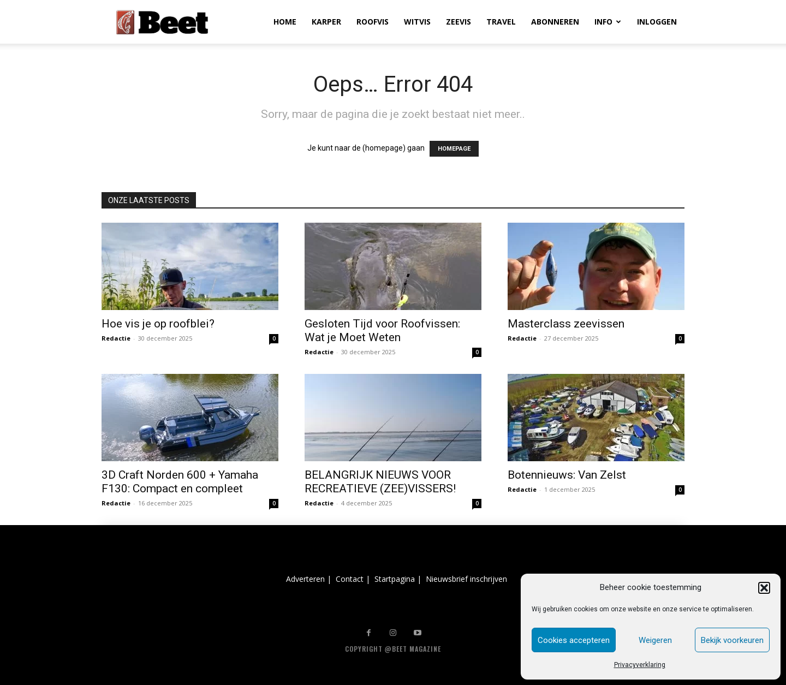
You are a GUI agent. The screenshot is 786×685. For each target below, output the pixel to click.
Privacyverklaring (639, 665)
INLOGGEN (657, 21)
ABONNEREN (555, 21)
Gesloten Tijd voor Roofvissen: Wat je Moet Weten (382, 330)
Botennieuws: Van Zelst (567, 474)
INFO (607, 21)
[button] (764, 587)
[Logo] (162, 22)
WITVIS (417, 21)
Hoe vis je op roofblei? (158, 323)
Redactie (116, 338)
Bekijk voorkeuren (732, 640)
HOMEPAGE (454, 148)
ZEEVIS (458, 21)
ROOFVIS (372, 21)
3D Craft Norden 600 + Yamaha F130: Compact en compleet (180, 481)
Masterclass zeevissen (566, 323)
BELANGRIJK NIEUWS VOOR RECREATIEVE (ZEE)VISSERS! (380, 481)
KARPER (326, 21)
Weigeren (655, 640)
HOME (284, 21)
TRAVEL (501, 21)
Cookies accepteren (574, 640)
